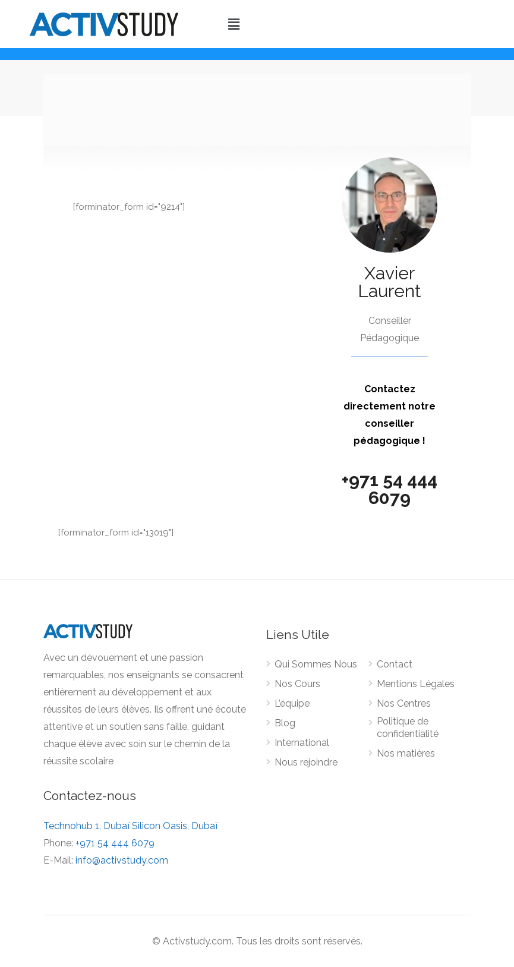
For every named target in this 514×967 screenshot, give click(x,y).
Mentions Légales (416, 683)
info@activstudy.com (121, 860)
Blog (285, 723)
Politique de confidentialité (408, 727)
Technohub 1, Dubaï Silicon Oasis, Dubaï (130, 825)
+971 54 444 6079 (389, 489)
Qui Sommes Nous (316, 664)
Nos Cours (297, 683)
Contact (394, 664)
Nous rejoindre (306, 762)
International (302, 742)
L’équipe (292, 703)
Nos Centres (404, 703)
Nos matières (406, 753)
